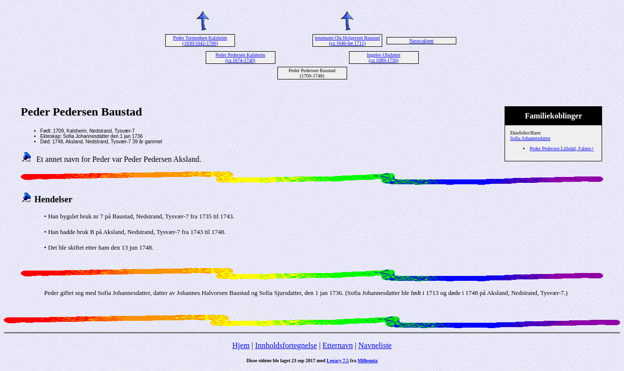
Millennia (367, 360)
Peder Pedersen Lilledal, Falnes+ (561, 148)
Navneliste (374, 345)
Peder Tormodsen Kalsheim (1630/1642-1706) (200, 40)
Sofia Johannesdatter (530, 138)
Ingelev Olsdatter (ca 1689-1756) (383, 57)
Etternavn (338, 345)
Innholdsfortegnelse (286, 345)
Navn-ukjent (422, 40)
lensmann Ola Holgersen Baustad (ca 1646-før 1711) (347, 40)
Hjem (241, 345)
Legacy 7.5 (338, 360)
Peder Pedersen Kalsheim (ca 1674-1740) (240, 57)
